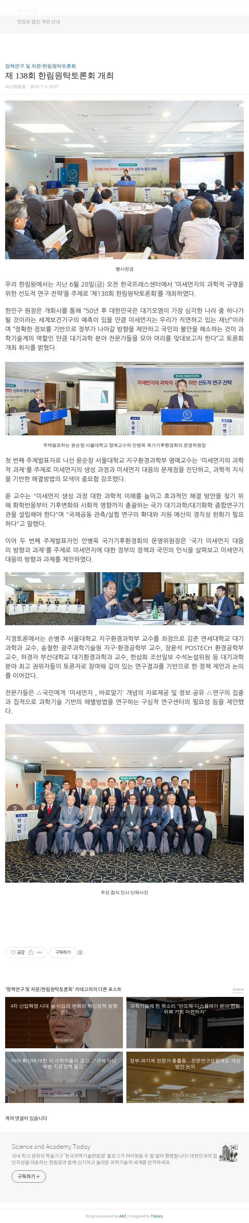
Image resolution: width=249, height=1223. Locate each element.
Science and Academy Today (51, 1146)
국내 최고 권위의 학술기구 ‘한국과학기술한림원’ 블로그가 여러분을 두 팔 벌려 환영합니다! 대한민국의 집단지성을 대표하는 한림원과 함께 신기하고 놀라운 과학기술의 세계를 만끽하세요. (114, 1159)
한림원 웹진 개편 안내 (38, 22)
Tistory (157, 1216)
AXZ (122, 1216)
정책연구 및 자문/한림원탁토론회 (40, 66)
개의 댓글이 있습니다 (26, 1118)
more (238, 989)
